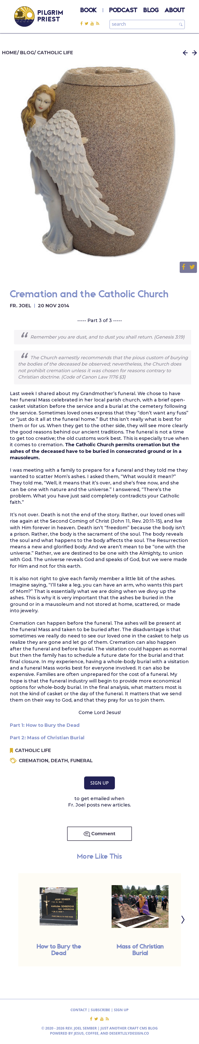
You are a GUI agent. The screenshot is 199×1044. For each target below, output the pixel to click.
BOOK (88, 10)
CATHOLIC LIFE (55, 52)
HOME (9, 52)
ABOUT (174, 10)
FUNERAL (81, 760)
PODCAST (123, 10)
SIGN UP (99, 783)
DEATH (60, 760)
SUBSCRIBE (100, 1009)
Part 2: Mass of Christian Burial (47, 738)
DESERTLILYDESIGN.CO (129, 1033)
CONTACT (78, 1009)
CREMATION (35, 760)
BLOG (150, 10)
